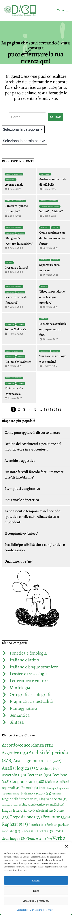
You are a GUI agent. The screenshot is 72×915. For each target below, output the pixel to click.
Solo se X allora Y (15, 329)
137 (46, 409)
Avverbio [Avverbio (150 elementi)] (14, 775)
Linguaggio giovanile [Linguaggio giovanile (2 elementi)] (11, 804)
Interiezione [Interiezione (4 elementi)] (13, 793)
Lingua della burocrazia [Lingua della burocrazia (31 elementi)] (20, 799)
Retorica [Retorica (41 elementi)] (37, 824)
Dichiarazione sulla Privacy (41, 910)
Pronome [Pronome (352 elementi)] (56, 816)
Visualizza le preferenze (36, 901)
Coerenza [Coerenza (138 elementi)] (38, 775)
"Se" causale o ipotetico (22, 499)
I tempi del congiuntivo (22, 488)
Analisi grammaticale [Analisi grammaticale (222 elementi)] (37, 760)
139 (59, 409)
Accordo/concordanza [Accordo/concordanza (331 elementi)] (27, 745)
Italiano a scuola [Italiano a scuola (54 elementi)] (36, 793)
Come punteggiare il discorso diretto (32, 432)
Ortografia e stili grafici (15, 201)
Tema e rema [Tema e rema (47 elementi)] (39, 838)
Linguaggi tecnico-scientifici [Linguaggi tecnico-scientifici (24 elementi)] (42, 804)
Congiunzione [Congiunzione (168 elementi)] (27, 781)
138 (53, 409)
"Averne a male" (14, 184)
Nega (36, 891)
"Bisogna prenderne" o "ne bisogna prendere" (52, 297)
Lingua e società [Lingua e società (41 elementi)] (53, 798)
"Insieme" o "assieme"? (19, 361)
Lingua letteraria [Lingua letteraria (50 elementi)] (17, 810)
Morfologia (10, 179)
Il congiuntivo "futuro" (21, 533)
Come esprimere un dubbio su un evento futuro (52, 238)
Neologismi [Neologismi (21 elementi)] (43, 810)
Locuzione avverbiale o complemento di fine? (53, 329)
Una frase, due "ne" (19, 561)
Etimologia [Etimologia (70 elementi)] (33, 787)
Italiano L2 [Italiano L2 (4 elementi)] (58, 793)
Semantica (10, 233)
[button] (66, 846)
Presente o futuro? (16, 267)
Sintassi (21, 233)
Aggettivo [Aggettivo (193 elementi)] (15, 753)
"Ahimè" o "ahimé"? (51, 211)
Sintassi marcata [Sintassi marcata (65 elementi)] (37, 831)
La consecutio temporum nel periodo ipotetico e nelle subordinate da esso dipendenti (32, 517)
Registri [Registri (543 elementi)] (15, 824)
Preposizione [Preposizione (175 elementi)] (26, 817)
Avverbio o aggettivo (20, 460)
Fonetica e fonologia (48, 201)
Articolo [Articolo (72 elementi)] (49, 768)
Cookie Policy (22, 910)
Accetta (36, 880)
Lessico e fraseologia (14, 174)
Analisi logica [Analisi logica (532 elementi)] (20, 768)
